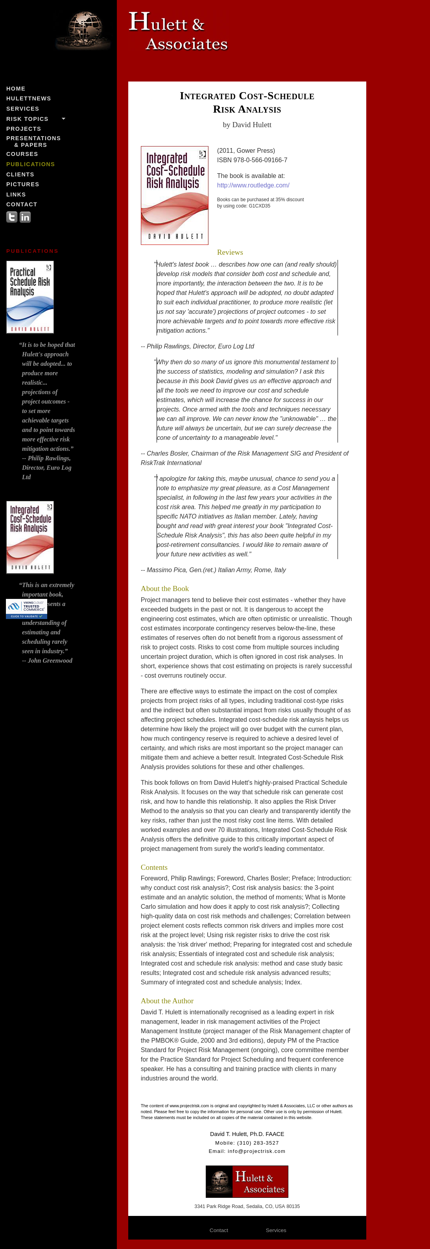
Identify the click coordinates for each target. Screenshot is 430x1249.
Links (16, 194)
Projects (23, 129)
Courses (22, 154)
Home (16, 88)
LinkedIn (25, 217)
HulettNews (28, 98)
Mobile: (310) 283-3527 (247, 1143)
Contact (21, 204)
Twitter (12, 217)
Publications (30, 164)
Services (22, 109)
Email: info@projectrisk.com (247, 1151)
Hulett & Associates (199, 37)
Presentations (33, 141)
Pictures (22, 184)
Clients (20, 174)
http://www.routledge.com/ (253, 185)
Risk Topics (27, 119)
